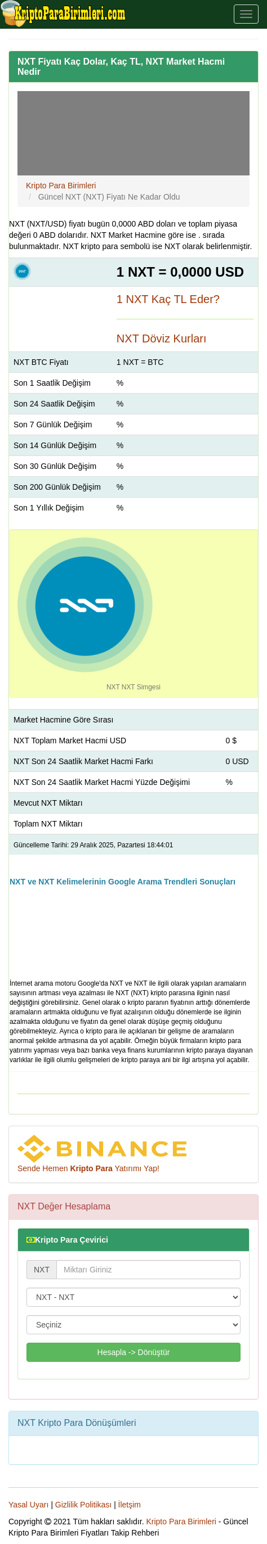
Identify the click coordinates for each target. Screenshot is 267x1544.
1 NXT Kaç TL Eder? (168, 299)
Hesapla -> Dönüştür (133, 1352)
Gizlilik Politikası (83, 1504)
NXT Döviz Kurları (162, 338)
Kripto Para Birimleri (181, 1521)
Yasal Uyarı (28, 1504)
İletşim (129, 1504)
